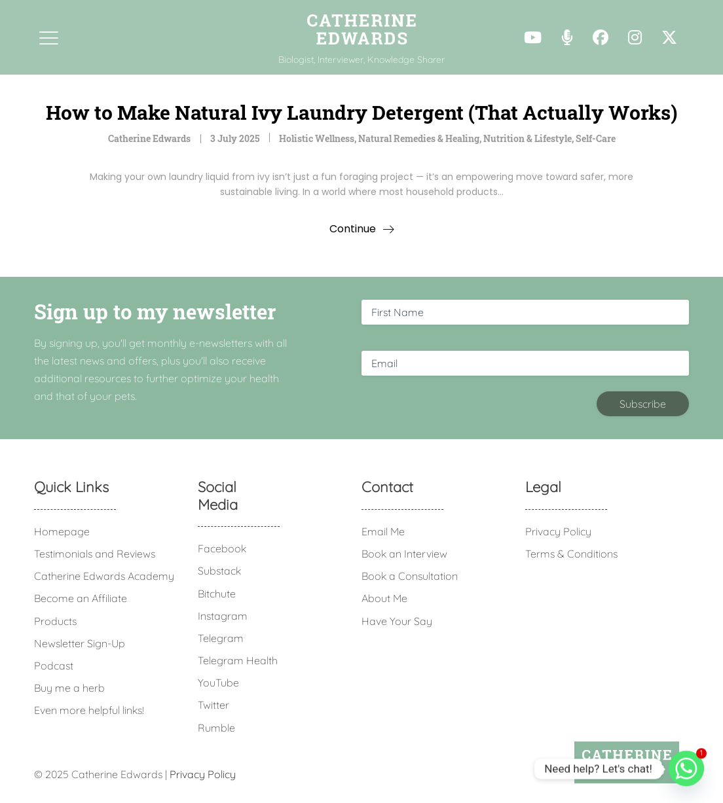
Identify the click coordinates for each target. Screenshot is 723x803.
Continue (352, 228)
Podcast (53, 665)
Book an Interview (404, 553)
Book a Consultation (410, 575)
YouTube (218, 682)
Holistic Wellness (316, 138)
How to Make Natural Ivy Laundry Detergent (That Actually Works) (361, 112)
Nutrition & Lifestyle (527, 138)
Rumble (216, 727)
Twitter (213, 704)
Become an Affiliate (80, 598)
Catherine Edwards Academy (104, 575)
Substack (219, 570)
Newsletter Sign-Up (79, 643)
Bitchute (217, 593)
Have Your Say (397, 621)
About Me (384, 598)
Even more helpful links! (89, 710)
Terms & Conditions (571, 553)
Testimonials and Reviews (94, 553)
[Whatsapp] (686, 769)
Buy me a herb (69, 687)
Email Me (383, 531)
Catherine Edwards (149, 138)
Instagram (223, 615)
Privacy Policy (558, 531)
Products (55, 621)
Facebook (222, 548)
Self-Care (596, 138)
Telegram (221, 638)
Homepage (62, 531)
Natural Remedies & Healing (418, 138)
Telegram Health (238, 660)
